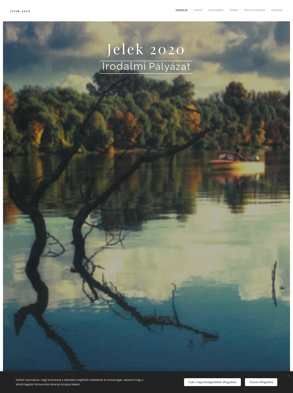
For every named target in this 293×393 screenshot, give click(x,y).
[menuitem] (254, 10)
